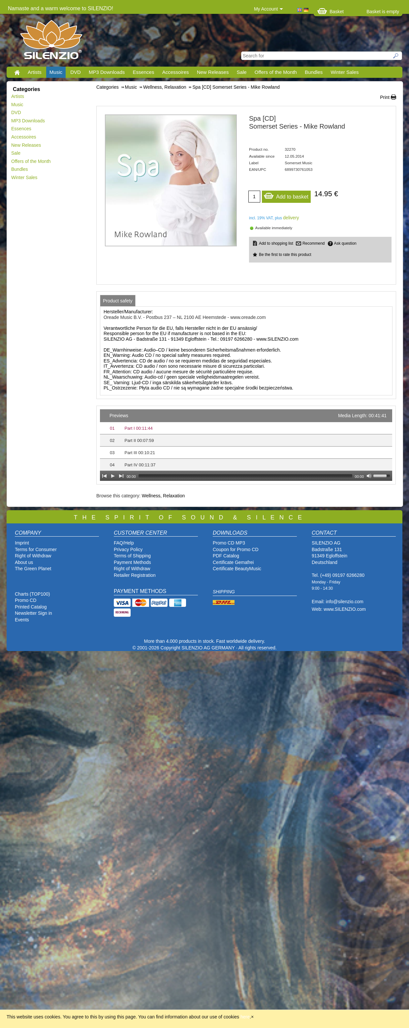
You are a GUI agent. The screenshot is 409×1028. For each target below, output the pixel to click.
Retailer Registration (135, 575)
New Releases (213, 72)
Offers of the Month (276, 72)
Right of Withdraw (33, 555)
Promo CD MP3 (229, 542)
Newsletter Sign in (33, 613)
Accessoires (175, 72)
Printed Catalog (31, 606)
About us (24, 562)
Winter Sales (344, 72)
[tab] (118, 301)
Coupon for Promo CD (236, 549)
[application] (246, 445)
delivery (291, 217)
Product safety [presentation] (118, 300)
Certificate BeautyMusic (237, 568)
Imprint (22, 542)
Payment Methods (132, 562)
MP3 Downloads (107, 72)
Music (55, 72)
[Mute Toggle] (369, 476)
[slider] (245, 476)
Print (385, 97)
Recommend (313, 243)
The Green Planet (33, 568)
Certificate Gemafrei (233, 562)
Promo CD (25, 600)
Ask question (345, 243)
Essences (143, 72)
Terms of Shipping (132, 555)
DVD (75, 72)
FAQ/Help (124, 542)
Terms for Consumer (36, 549)
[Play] (112, 476)
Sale (242, 72)
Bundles (314, 72)
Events (22, 619)
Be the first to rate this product (285, 254)
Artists (35, 72)
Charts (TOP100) (32, 594)
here (245, 1016)
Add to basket (286, 195)
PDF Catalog (226, 555)
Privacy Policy (128, 549)
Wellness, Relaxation (163, 495)
